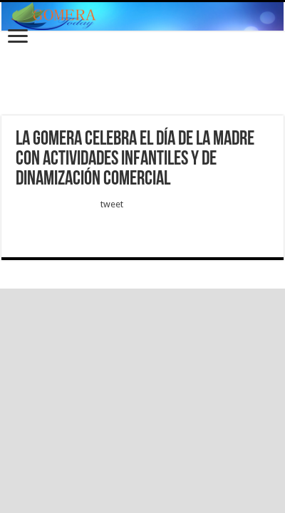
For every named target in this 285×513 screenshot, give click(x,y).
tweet (111, 204)
